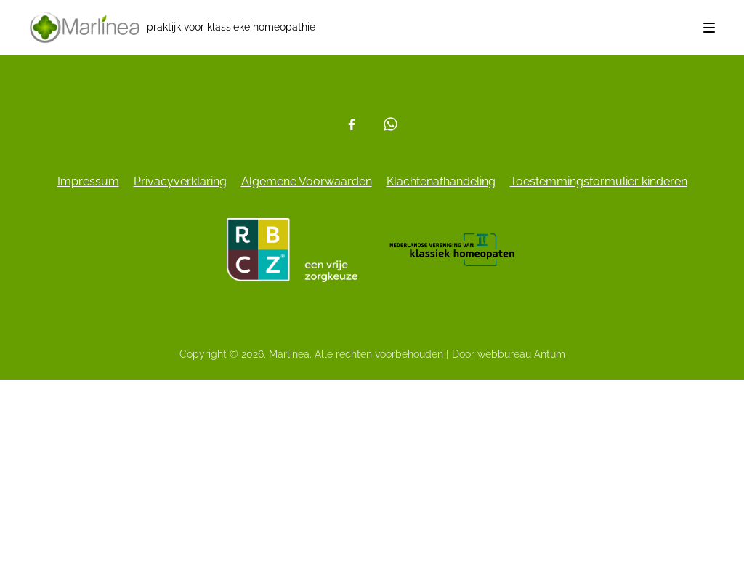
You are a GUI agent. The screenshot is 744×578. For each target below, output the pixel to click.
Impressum (88, 181)
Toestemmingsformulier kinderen (598, 181)
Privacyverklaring (180, 181)
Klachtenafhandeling (441, 181)
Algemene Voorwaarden (306, 181)
